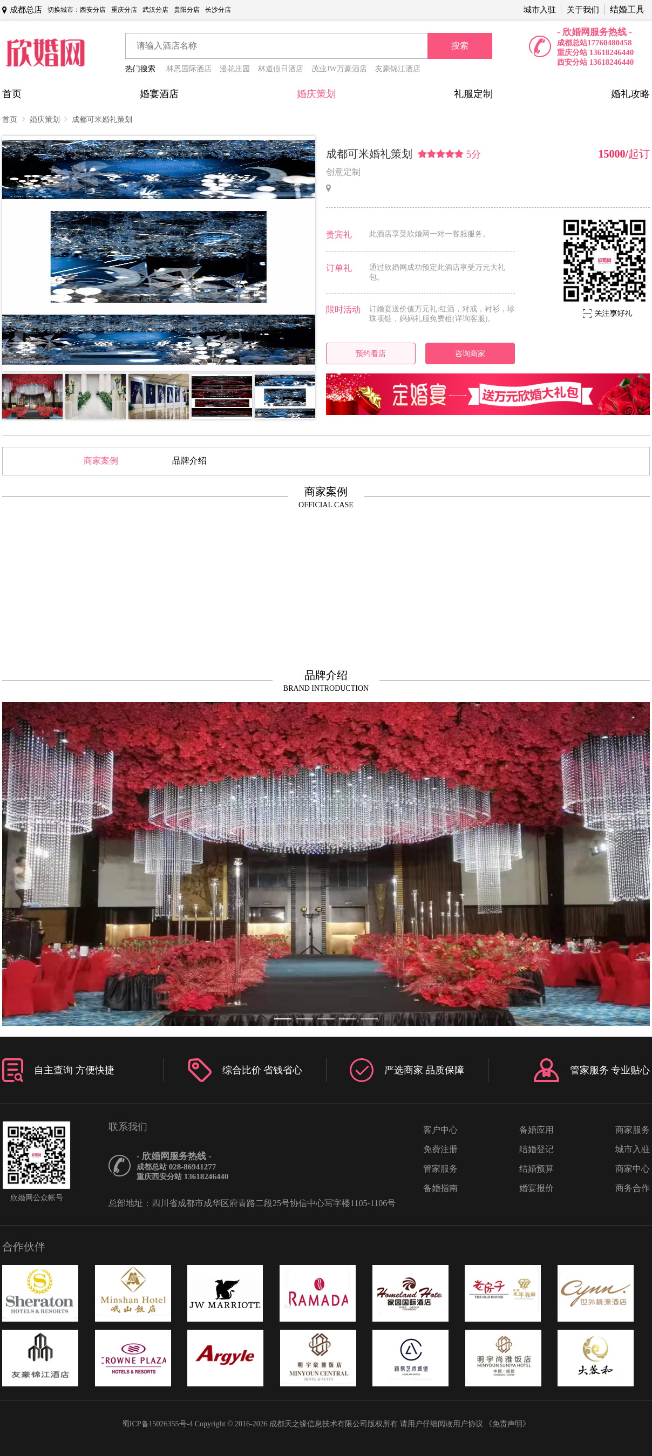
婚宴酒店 (159, 94)
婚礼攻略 (630, 94)
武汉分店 (155, 9)
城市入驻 (540, 9)
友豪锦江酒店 (397, 69)
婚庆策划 (316, 94)
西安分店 (93, 9)
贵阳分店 (187, 9)
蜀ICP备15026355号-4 (157, 1424)
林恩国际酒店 (189, 69)
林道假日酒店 (280, 69)
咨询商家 (470, 353)
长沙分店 (218, 9)
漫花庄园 (235, 69)
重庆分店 (124, 9)
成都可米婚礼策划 (102, 119)
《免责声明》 (507, 1424)
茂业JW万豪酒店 (339, 69)
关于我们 (583, 9)
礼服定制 (473, 94)
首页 (12, 94)
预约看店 (371, 353)
